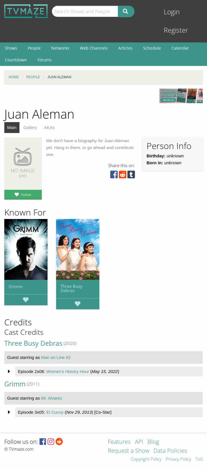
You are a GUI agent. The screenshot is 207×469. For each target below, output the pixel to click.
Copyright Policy (146, 459)
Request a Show (128, 451)
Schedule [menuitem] (152, 48)
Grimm (16, 286)
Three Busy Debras (71, 288)
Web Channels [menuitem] (94, 48)
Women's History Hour (67, 371)
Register (176, 30)
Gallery (30, 127)
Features (119, 442)
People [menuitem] (34, 48)
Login (172, 11)
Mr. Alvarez (51, 398)
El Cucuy (55, 412)
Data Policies (170, 451)
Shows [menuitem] (11, 48)
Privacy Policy (178, 459)
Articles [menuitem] (125, 48)
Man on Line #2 (55, 357)
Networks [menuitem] (60, 48)
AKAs (49, 127)
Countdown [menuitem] (16, 59)
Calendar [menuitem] (180, 48)
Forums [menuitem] (45, 59)
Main (12, 127)
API (139, 442)
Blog (153, 442)
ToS (199, 459)
